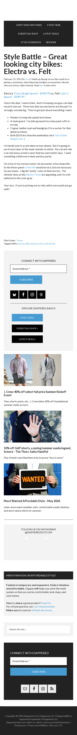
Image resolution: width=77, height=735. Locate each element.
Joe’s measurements (44, 606)
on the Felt (30, 167)
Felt (41, 243)
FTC (60, 725)
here (41, 85)
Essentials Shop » (27, 328)
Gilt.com (53, 725)
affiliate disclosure (42, 610)
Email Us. (46, 602)
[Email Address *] (38, 269)
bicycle (21, 243)
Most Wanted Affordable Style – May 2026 (32, 501)
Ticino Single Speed (25, 93)
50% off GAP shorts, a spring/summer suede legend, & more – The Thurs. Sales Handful (37, 449)
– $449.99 (44, 93)
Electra (34, 243)
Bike (28, 243)
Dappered (38, 10)
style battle (49, 243)
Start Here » (27, 317)
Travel (19, 240)
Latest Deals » (27, 339)
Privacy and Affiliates (37, 725)
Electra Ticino (33, 174)
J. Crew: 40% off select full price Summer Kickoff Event (35, 393)
